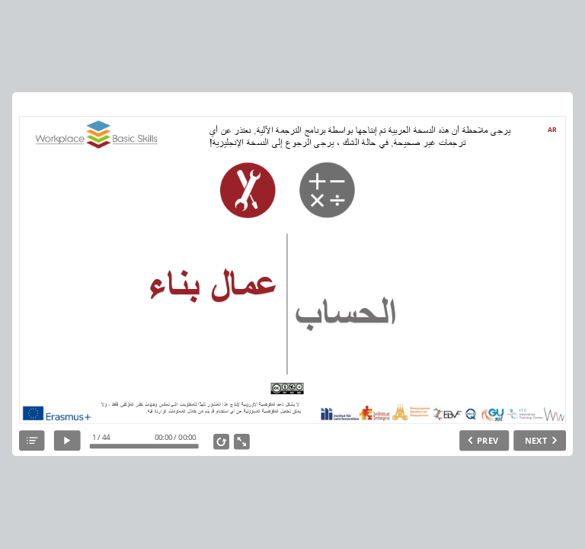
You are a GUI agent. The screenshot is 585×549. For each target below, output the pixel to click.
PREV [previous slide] (487, 440)
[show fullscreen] (242, 442)
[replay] (221, 442)
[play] (67, 441)
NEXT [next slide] (536, 440)
